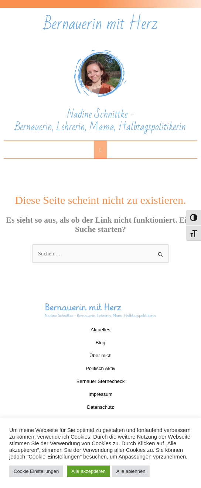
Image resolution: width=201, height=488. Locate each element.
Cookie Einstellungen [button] (36, 471)
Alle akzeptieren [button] (88, 471)
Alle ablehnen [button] (131, 471)
